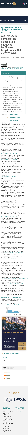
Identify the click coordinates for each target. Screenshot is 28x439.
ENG (24, 3)
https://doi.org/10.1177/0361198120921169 (14, 252)
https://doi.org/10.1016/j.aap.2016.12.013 (10, 159)
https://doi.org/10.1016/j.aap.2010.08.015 (10, 141)
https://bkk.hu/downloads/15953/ (11, 146)
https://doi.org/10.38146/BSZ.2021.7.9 (9, 176)
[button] (26, 3)
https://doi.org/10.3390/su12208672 (12, 209)
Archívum (18, 27)
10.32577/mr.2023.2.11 (20, 57)
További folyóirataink (11, 353)
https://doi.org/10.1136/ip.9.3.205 (8, 230)
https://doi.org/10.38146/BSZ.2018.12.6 (9, 258)
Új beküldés (6, 361)
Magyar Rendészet (9, 21)
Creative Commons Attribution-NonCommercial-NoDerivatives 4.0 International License (12, 69)
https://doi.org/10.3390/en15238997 (15, 283)
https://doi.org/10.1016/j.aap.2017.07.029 (10, 304)
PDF (6, 357)
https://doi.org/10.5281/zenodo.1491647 (10, 216)
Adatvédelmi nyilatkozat (20, 407)
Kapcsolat (19, 411)
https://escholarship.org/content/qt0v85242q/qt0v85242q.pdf (14, 278)
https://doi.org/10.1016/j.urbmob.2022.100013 (11, 297)
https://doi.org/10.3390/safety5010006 (9, 153)
